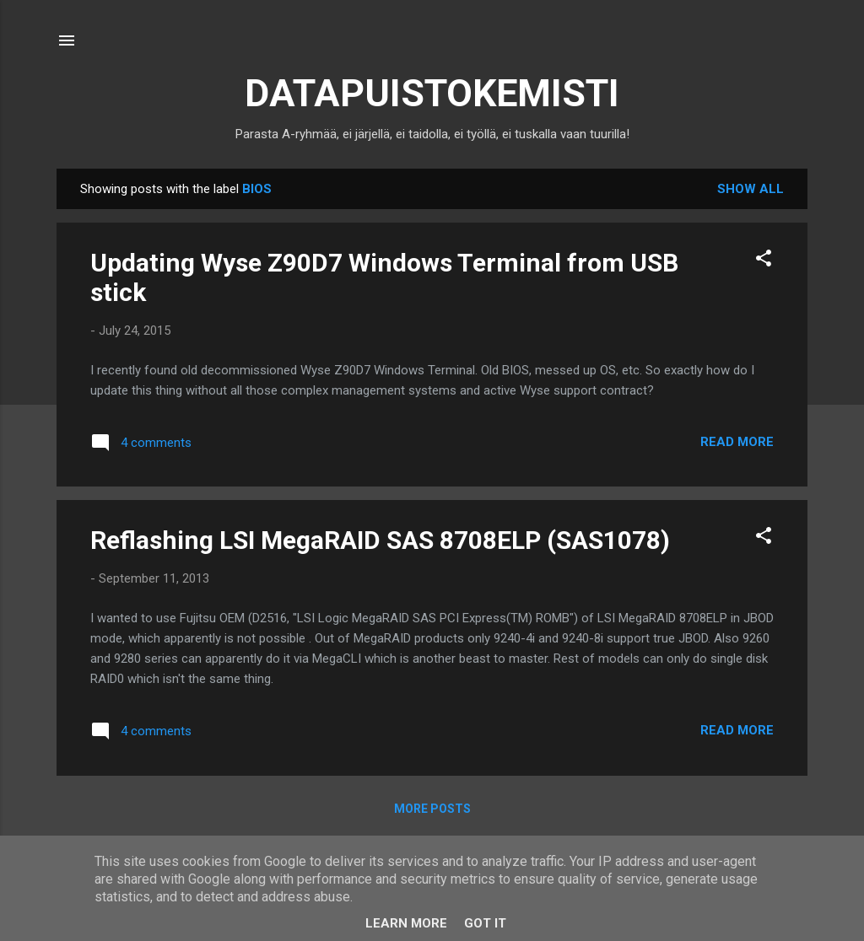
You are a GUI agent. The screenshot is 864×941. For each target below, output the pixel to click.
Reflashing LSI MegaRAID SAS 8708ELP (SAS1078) (380, 540)
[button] (763, 261)
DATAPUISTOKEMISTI (432, 93)
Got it (485, 923)
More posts (432, 808)
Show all (750, 188)
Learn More (406, 923)
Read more (737, 441)
